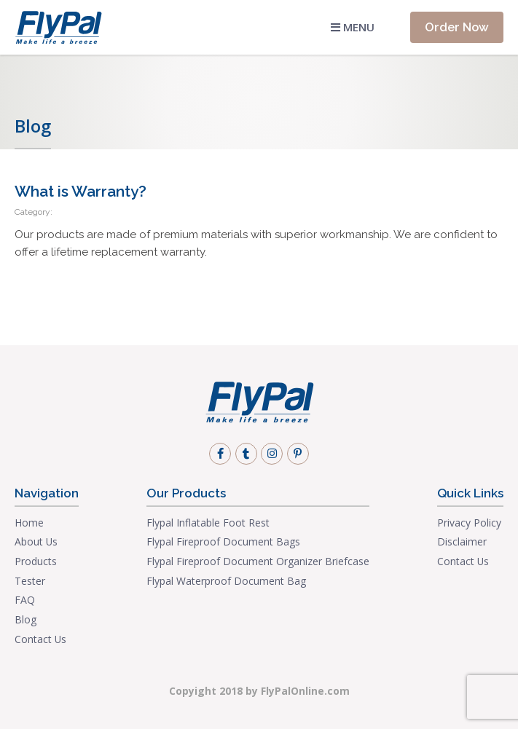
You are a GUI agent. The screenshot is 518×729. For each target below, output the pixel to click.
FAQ (25, 600)
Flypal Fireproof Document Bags (223, 541)
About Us (36, 541)
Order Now (457, 27)
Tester (30, 581)
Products (36, 561)
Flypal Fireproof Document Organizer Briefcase (257, 561)
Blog (25, 619)
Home (29, 522)
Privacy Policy (469, 522)
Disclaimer (462, 541)
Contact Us (40, 639)
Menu (352, 27)
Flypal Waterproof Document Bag (226, 581)
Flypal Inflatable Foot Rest (208, 522)
